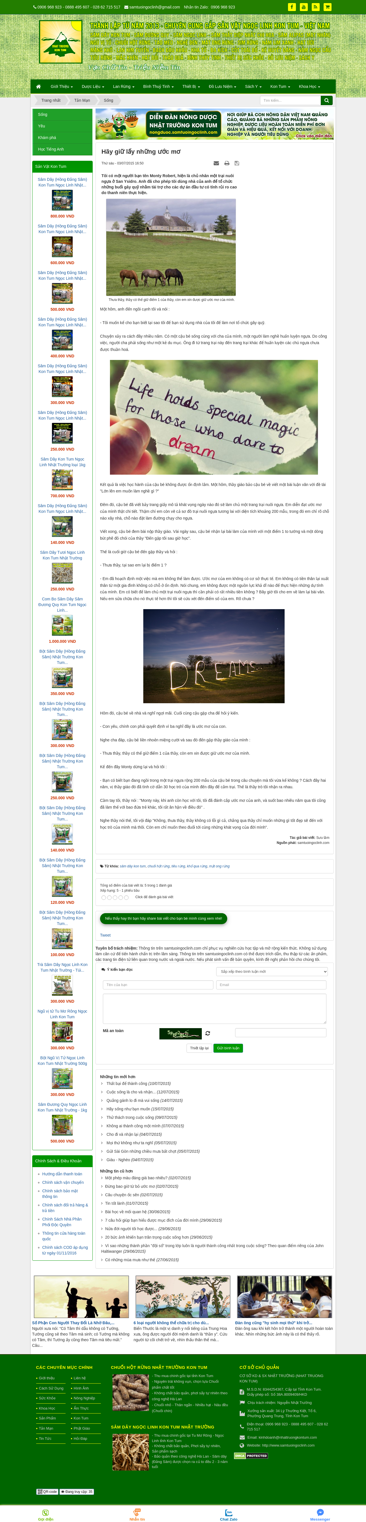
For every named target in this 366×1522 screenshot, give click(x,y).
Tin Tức (45, 1438)
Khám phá (47, 137)
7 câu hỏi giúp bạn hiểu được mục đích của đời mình (151, 1220)
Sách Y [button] (253, 88)
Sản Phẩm (47, 1418)
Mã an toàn (113, 1030)
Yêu (41, 126)
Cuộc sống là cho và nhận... (131, 1092)
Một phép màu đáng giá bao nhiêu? (136, 1178)
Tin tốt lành (115, 1203)
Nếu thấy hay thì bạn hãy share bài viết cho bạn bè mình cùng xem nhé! (163, 918)
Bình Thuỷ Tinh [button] (158, 88)
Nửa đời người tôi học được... (131, 1228)
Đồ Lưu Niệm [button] (222, 88)
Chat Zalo (229, 1519)
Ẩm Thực (81, 1408)
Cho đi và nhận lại (122, 1134)
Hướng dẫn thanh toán (62, 1174)
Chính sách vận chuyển (63, 1182)
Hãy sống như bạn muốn (128, 1109)
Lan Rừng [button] (124, 88)
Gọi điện (45, 1519)
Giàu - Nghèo (118, 1160)
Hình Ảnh (81, 1388)
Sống (42, 114)
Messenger (320, 1519)
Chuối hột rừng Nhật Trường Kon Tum (159, 1367)
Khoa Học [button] (309, 88)
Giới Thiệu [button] (62, 88)
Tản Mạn (46, 1428)
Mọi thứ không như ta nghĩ (130, 1143)
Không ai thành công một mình (134, 1126)
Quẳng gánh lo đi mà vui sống (133, 1100)
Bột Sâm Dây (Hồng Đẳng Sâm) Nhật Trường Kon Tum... (63, 657)
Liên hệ (80, 1378)
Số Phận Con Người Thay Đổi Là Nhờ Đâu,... (73, 1323)
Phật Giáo (82, 1428)
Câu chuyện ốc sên (122, 1195)
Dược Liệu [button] (93, 88)
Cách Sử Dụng (51, 1388)
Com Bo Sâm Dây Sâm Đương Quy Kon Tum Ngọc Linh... (62, 605)
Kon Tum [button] (280, 88)
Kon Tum (81, 1418)
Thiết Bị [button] (191, 88)
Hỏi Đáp (80, 1438)
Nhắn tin (137, 1519)
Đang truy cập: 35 (76, 1492)
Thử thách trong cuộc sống (130, 1117)
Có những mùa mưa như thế (130, 1260)
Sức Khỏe (47, 1398)
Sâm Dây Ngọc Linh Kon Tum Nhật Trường (163, 1427)
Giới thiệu (47, 1378)
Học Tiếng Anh (51, 149)
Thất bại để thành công (127, 1083)
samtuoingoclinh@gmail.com (154, 7)
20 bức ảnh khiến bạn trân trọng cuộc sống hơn (147, 1237)
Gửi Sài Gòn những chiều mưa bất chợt (141, 1151)
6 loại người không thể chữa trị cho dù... (171, 1323)
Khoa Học (47, 1408)
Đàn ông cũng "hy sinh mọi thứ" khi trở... (273, 1323)
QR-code (47, 1492)
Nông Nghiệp (84, 1398)
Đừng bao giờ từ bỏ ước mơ (130, 1186)
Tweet (105, 935)
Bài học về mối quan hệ (126, 1212)
